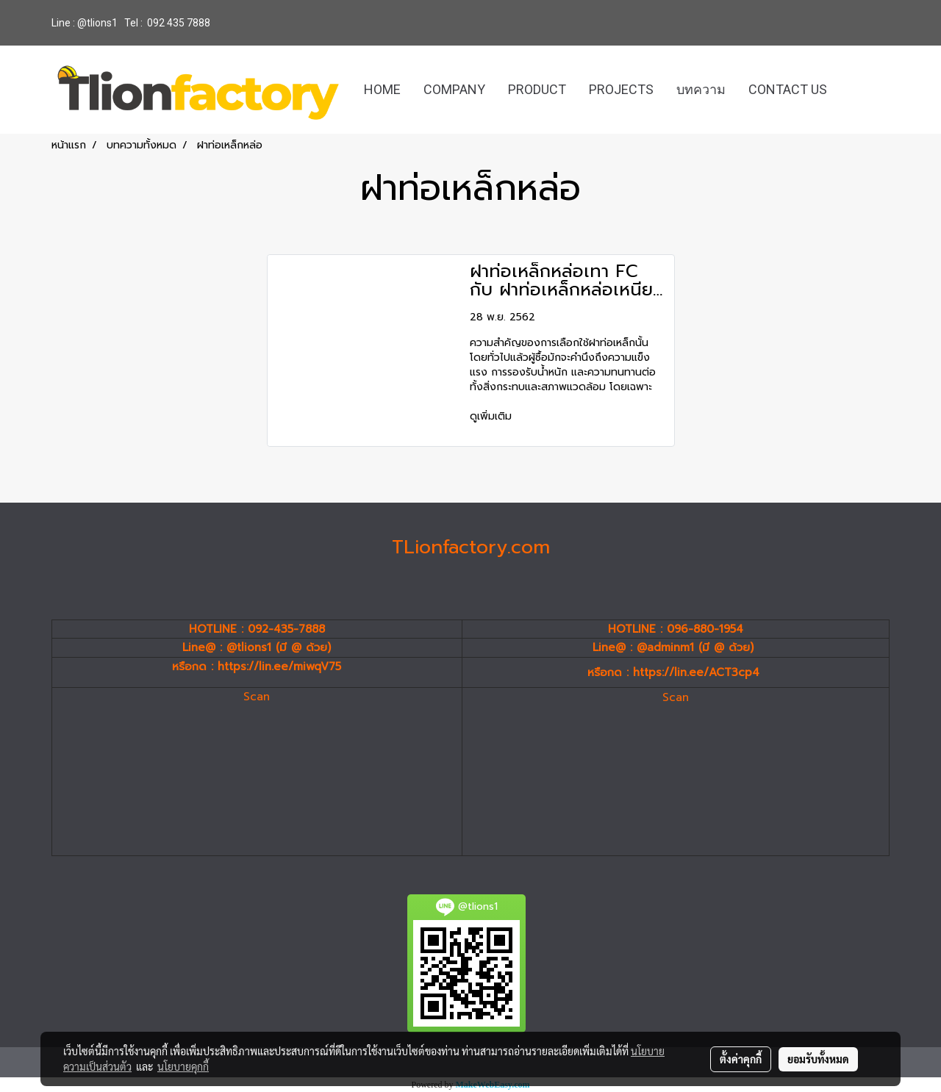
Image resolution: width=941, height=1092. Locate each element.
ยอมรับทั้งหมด (818, 1059)
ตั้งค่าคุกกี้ (741, 1059)
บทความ (701, 89)
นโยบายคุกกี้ (183, 1066)
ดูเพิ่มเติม (492, 416)
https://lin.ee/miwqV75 (279, 666)
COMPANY (454, 89)
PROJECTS (621, 89)
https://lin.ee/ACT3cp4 (696, 672)
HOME (382, 89)
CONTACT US (787, 89)
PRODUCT (537, 89)
